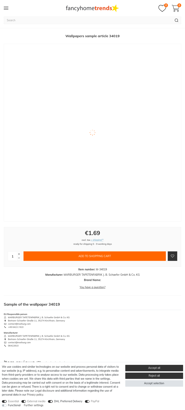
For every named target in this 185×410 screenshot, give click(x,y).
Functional (14, 405)
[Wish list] (163, 8)
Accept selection (154, 383)
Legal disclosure (44, 390)
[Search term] (88, 20)
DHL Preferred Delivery (68, 401)
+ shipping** (97, 239)
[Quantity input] (12, 256)
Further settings (33, 405)
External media (36, 401)
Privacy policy (35, 394)
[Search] (176, 20)
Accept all (154, 368)
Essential (13, 401)
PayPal (95, 401)
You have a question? (92, 287)
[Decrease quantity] (19, 258)
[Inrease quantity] (19, 254)
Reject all (154, 375)
